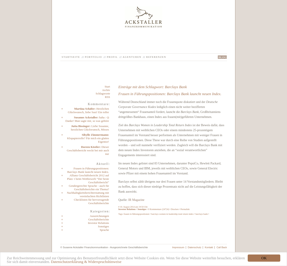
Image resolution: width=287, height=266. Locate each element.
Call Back (221, 247)
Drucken (174, 209)
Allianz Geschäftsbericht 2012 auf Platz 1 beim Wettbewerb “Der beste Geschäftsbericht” (88, 179)
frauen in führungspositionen (136, 214)
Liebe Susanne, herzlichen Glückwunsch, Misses (90, 127)
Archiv (106, 90)
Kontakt (209, 247)
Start (107, 86)
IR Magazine (136, 200)
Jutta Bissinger (80, 126)
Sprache (104, 229)
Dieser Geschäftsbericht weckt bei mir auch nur (88, 150)
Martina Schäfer (84, 108)
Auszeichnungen (99, 216)
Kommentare (155, 209)
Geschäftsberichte (98, 219)
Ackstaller (143, 16)
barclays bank (201, 214)
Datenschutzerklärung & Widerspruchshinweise (86, 262)
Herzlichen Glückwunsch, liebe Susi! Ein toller (88, 110)
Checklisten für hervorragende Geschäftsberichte (91, 201)
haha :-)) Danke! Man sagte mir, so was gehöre (87, 119)
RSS (107, 97)
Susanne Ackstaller (85, 117)
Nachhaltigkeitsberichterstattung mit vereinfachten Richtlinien (88, 194)
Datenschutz (194, 247)
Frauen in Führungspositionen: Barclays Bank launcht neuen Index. (88, 170)
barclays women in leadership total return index (172, 214)
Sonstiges (103, 226)
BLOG (222, 57)
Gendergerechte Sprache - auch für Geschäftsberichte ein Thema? (89, 187)
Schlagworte (103, 93)
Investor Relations (98, 223)
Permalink (185, 209)
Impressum (178, 247)
